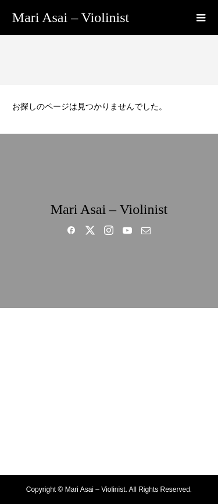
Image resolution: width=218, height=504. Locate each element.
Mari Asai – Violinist (70, 17)
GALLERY (108, 391)
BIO (109, 350)
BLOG (109, 411)
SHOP (109, 432)
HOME (109, 330)
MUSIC (109, 371)
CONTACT (109, 452)
